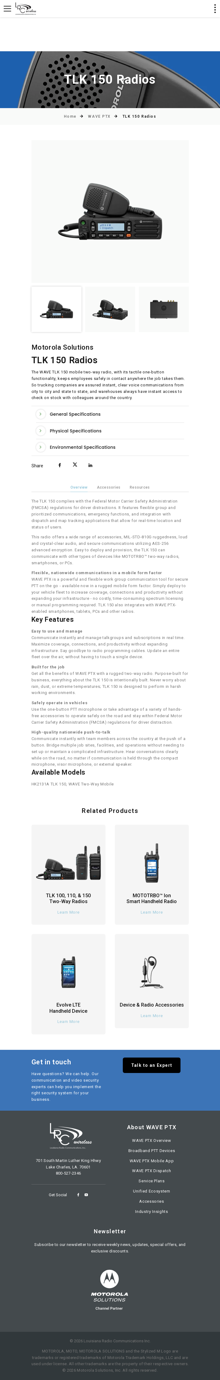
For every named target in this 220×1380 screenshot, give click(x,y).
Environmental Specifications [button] (76, 447)
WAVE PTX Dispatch (151, 1170)
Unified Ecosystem (151, 1191)
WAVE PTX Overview (151, 1140)
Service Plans (151, 1181)
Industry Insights (151, 1211)
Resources (140, 487)
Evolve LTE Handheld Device (68, 1008)
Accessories (109, 487)
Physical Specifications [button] (69, 431)
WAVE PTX (99, 116)
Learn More (68, 912)
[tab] (110, 414)
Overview (79, 487)
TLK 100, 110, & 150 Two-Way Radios (68, 898)
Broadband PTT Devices (151, 1150)
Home (70, 116)
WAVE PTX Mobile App (152, 1161)
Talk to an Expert (151, 1065)
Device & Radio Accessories (152, 1005)
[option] (110, 211)
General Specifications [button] (68, 414)
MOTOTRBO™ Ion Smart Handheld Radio (152, 898)
